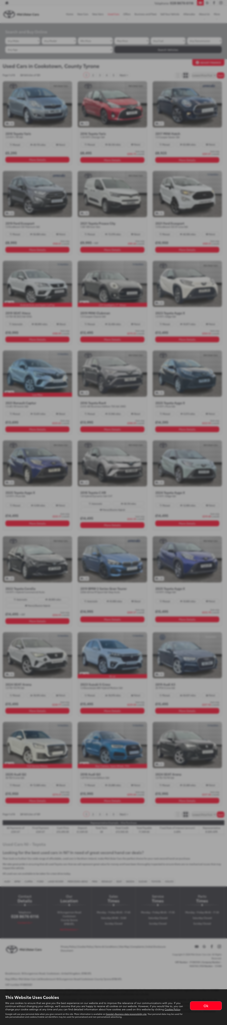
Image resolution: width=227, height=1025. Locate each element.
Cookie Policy (172, 1009)
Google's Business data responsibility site (126, 1013)
